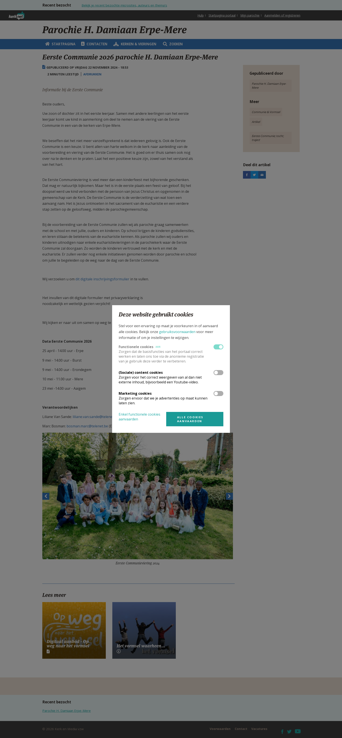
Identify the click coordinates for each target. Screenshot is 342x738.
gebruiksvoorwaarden (177, 331)
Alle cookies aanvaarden (190, 419)
